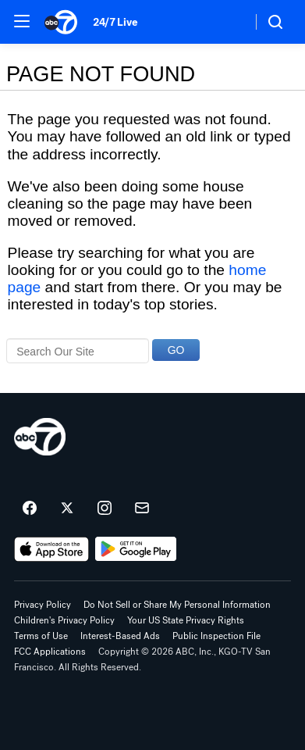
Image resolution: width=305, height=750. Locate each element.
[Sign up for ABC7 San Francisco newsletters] (142, 508)
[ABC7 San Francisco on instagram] (104, 508)
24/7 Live (115, 22)
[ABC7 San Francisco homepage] (60, 21)
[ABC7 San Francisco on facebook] (29, 508)
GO (176, 350)
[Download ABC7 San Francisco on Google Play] (136, 549)
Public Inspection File (216, 636)
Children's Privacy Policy (64, 620)
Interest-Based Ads (120, 636)
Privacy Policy (42, 604)
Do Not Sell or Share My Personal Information (177, 604)
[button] (21, 21)
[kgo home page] (40, 436)
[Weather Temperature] (227, 22)
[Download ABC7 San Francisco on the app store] (51, 549)
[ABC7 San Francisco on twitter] (67, 508)
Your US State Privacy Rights (185, 620)
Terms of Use (41, 636)
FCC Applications (50, 651)
